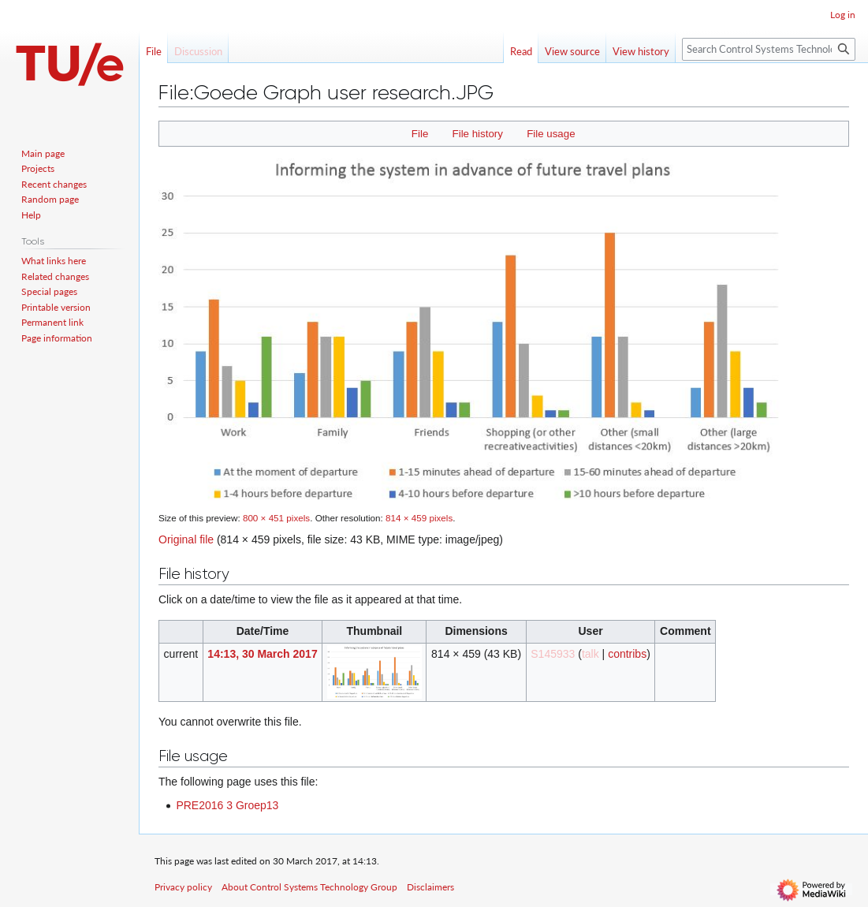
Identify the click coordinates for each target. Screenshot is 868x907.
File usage (551, 134)
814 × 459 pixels (419, 518)
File (420, 134)
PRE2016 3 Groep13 (227, 805)
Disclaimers (430, 887)
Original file (186, 539)
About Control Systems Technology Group (309, 887)
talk (590, 654)
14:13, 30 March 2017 (262, 654)
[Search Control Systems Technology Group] (768, 49)
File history (478, 134)
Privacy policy (183, 887)
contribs (627, 654)
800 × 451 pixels (276, 518)
